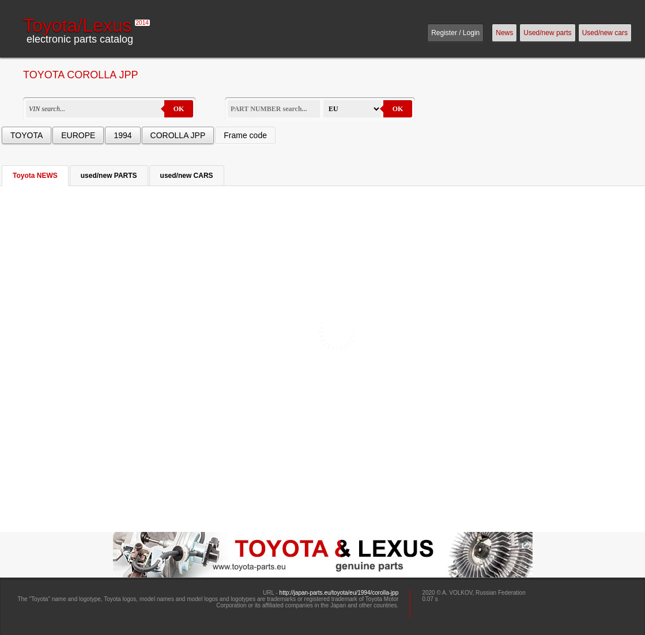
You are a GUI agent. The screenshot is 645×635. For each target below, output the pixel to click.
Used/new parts (547, 33)
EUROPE (78, 135)
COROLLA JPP (178, 135)
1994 (122, 135)
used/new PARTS (109, 176)
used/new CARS (186, 176)
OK (178, 109)
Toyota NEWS (35, 176)
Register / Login (455, 33)
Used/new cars (605, 33)
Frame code (245, 135)
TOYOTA (26, 135)
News (504, 33)
